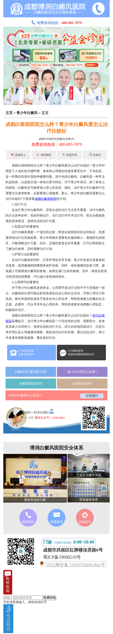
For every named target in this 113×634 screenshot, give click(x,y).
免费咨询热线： (56, 23)
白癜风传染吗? (82, 383)
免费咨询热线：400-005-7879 (56, 144)
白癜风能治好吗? (30, 383)
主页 (9, 113)
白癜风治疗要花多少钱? (31, 371)
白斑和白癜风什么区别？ (25, 395)
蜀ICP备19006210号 (62, 557)
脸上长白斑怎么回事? (82, 371)
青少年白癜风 (27, 113)
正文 (45, 113)
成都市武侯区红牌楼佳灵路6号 (56, 138)
